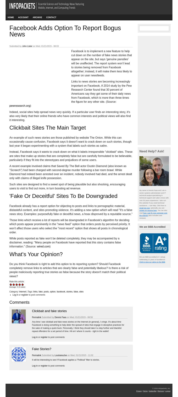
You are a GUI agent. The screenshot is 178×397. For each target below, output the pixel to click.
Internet (22, 291)
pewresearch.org (19, 105)
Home (11, 17)
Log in (15, 295)
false (76, 291)
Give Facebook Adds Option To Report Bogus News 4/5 (19, 284)
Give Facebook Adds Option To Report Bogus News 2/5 (13, 284)
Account (23, 17)
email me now (144, 208)
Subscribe (152, 391)
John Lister (27, 46)
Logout (167, 391)
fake (41, 291)
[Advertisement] (35, 72)
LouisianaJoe (61, 355)
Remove (161, 391)
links (35, 291)
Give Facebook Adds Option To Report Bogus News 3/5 (16, 284)
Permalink (36, 317)
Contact (51, 17)
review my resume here (148, 210)
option (53, 291)
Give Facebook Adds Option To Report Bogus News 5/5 (22, 284)
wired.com (43, 246)
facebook (61, 291)
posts (46, 291)
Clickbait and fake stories (49, 311)
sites (81, 291)
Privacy (139, 391)
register (24, 295)
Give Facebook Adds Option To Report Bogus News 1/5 (10, 284)
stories (69, 291)
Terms (145, 391)
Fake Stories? (41, 349)
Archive (37, 17)
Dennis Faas (60, 317)
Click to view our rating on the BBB (152, 262)
